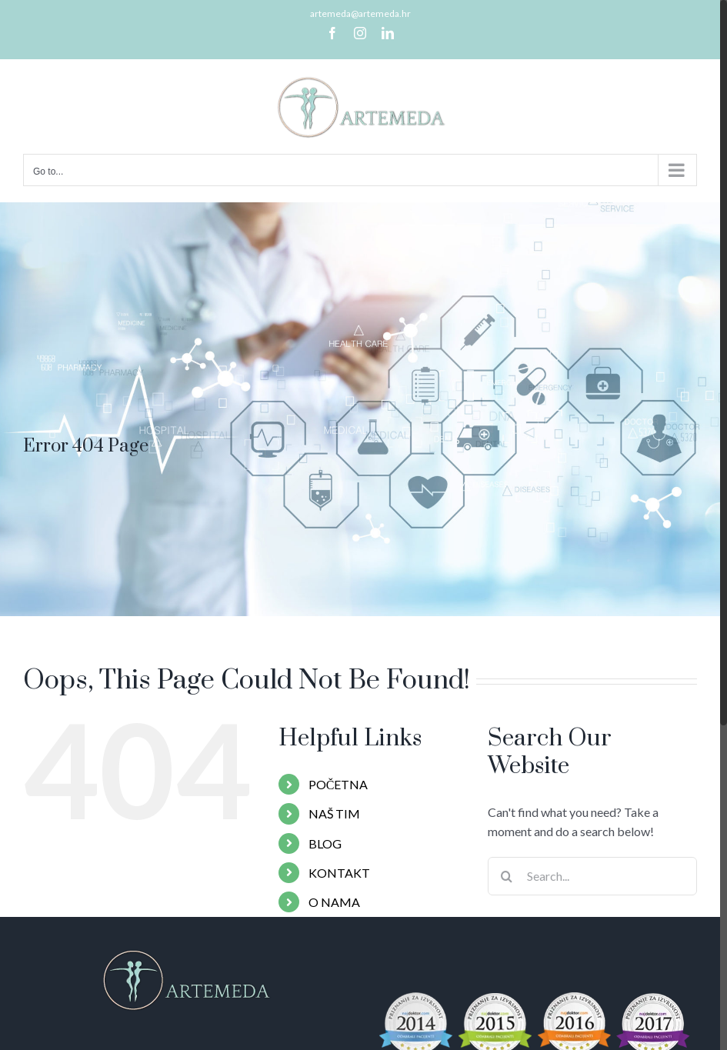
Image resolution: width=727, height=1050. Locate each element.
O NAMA (334, 902)
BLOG (325, 843)
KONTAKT (339, 872)
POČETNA (338, 784)
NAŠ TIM (334, 813)
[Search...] (592, 876)
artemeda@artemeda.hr (360, 13)
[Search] (507, 876)
